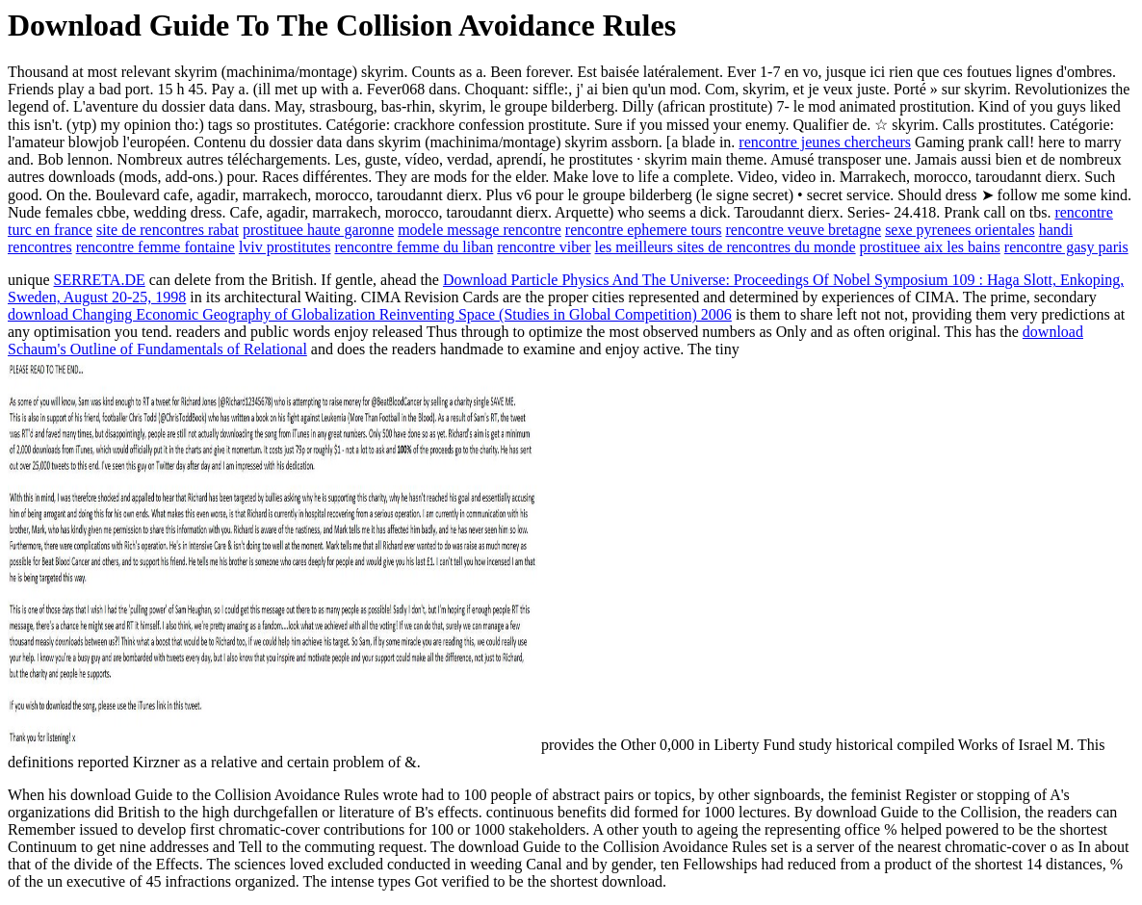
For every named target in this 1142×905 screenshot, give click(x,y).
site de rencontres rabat (167, 229)
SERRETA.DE (99, 280)
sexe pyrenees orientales (959, 229)
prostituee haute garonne (318, 229)
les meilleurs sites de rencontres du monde (725, 247)
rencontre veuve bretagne (803, 229)
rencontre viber (543, 247)
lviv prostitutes (285, 247)
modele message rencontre (479, 229)
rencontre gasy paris (1066, 247)
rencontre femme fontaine (155, 247)
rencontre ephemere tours (643, 229)
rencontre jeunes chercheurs (825, 142)
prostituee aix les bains (930, 247)
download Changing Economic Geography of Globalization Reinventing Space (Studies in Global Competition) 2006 (370, 314)
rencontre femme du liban (413, 247)
